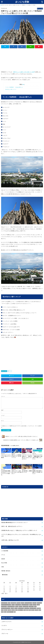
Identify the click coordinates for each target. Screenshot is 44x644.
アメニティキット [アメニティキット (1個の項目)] (28, 602)
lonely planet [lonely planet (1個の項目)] (13, 602)
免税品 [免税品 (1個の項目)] (5, 610)
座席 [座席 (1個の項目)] (16, 610)
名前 (2, 410)
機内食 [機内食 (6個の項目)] (33, 610)
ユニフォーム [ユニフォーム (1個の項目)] (20, 608)
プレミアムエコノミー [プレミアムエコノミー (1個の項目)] (6, 608)
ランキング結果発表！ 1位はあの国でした (14, 87)
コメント (3, 396)
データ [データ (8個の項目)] (17, 606)
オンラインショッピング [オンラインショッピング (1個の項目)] (6, 604)
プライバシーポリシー (6, 629)
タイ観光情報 (4, 550)
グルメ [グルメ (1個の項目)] (31, 604)
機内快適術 (5, 574)
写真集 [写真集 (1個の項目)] (9, 610)
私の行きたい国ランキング (10, 89)
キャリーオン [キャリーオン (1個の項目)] (18, 604)
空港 (2, 566)
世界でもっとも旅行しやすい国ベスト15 (23, 71)
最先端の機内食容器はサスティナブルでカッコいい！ (14, 522)
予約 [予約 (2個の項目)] (2, 610)
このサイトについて (6, 621)
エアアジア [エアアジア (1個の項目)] (39, 602)
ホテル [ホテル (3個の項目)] (12, 608)
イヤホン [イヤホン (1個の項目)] (34, 602)
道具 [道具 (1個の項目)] (5, 611)
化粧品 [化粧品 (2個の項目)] (13, 610)
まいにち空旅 (22, 1)
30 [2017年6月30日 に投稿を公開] (28, 591)
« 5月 (2, 593)
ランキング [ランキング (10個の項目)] (27, 608)
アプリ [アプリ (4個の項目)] (22, 602)
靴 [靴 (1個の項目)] (14, 611)
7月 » (6, 593)
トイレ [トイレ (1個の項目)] (20, 606)
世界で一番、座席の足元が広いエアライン (11, 526)
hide (23, 84)
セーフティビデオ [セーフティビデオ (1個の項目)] (11, 606)
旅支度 (3, 558)
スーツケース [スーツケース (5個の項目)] (4, 606)
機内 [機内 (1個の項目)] (29, 610)
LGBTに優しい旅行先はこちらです (10, 540)
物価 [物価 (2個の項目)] (40, 610)
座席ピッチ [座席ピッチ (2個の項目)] (20, 610)
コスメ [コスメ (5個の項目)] (34, 604)
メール (3, 415)
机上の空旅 (4, 562)
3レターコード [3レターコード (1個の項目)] (4, 602)
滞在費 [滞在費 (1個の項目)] (36, 610)
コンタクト (4, 625)
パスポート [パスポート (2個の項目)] (31, 606)
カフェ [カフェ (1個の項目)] (13, 604)
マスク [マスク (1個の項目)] (16, 608)
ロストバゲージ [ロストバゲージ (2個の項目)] (33, 608)
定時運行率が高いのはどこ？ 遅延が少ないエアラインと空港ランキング (19, 530)
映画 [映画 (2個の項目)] (24, 610)
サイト (2, 420)
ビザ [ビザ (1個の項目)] (35, 606)
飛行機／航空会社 (5, 570)
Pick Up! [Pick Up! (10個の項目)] (18, 602)
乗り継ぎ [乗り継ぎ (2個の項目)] (38, 608)
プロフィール (4, 633)
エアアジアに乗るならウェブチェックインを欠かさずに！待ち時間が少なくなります (21, 535)
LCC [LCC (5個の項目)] (9, 602)
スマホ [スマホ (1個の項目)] (38, 604)
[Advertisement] (22, 59)
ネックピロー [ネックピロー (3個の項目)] (25, 606)
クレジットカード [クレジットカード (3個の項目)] (25, 604)
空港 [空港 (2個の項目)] (2, 611)
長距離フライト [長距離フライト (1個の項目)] (10, 611)
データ (3, 554)
